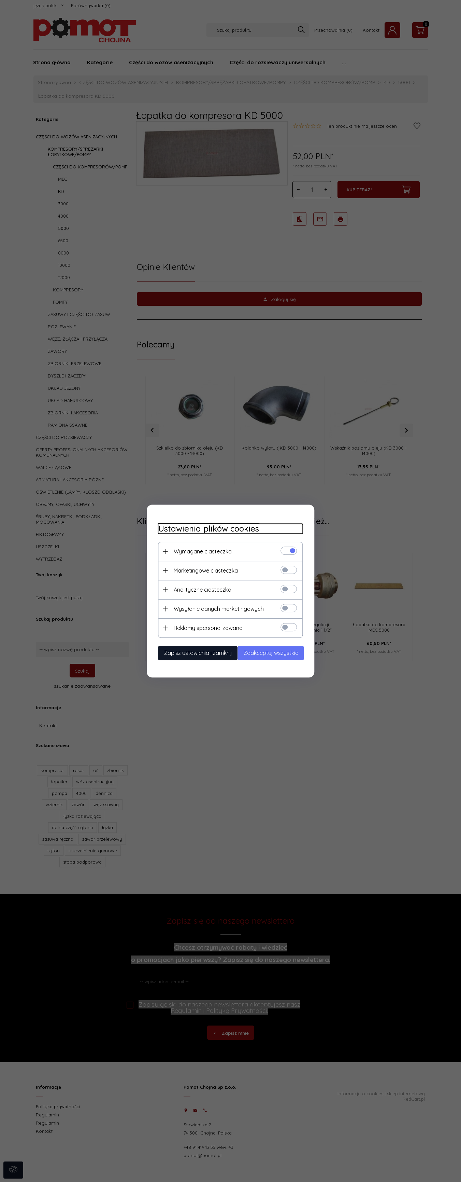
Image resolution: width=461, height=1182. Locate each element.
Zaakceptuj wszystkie (276, 652)
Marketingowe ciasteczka (200, 569)
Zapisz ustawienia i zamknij (192, 652)
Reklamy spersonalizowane (202, 627)
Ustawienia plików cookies (202, 528)
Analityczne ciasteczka (196, 589)
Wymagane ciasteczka (197, 550)
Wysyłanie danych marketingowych (213, 608)
